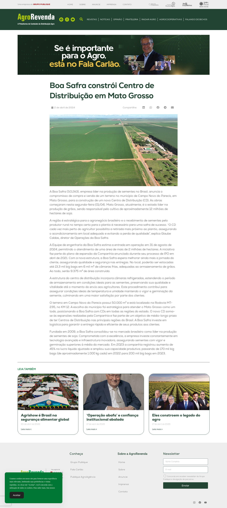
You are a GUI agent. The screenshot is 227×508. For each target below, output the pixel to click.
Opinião (117, 19)
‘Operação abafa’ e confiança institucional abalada (112, 417)
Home (70, 4)
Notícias (105, 19)
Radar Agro (149, 19)
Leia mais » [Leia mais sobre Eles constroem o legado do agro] (157, 429)
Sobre (82, 4)
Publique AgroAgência (82, 476)
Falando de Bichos (196, 19)
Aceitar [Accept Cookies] (16, 496)
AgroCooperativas (170, 19)
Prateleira (131, 19)
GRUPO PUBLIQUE (41, 4)
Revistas (92, 19)
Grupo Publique (79, 462)
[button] (143, 107)
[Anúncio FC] (114, 74)
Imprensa (111, 4)
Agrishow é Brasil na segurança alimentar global (45, 417)
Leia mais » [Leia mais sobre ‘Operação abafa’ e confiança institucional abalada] (92, 429)
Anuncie (96, 4)
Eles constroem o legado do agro (176, 417)
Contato (127, 4)
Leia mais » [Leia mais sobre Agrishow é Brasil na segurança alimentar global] (26, 429)
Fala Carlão (76, 469)
